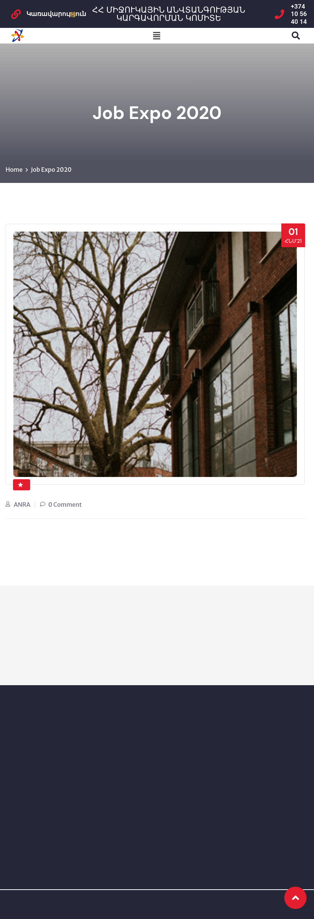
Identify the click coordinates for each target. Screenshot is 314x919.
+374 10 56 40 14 (299, 14)
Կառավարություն (56, 13)
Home (14, 169)
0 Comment (65, 504)
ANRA (22, 504)
